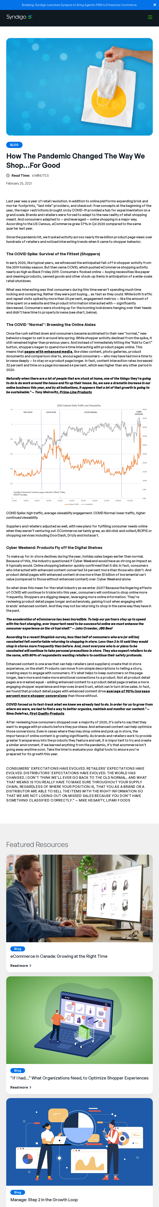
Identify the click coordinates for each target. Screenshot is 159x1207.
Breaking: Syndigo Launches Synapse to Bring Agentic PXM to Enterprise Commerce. (79, 5)
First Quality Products (47, 713)
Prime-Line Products (76, 392)
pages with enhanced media (48, 351)
